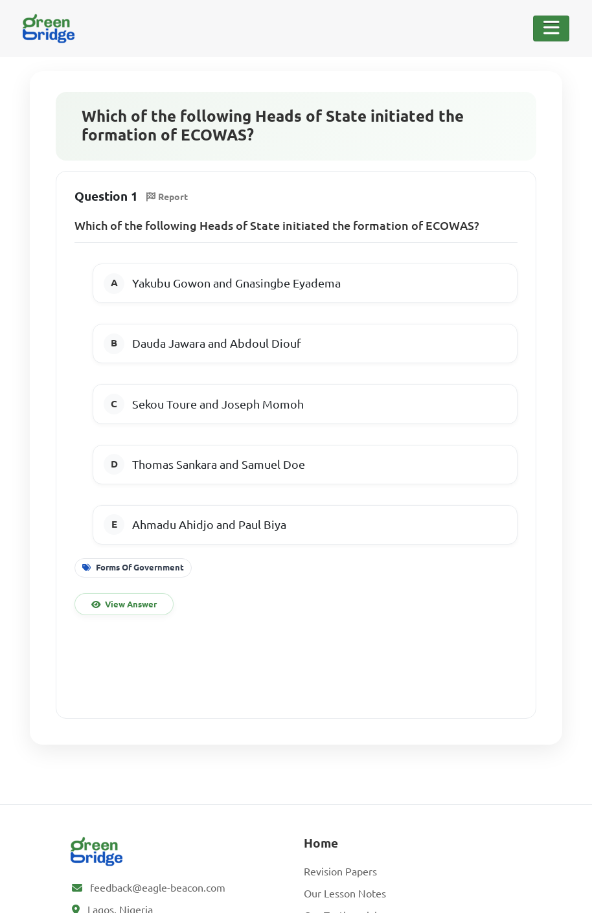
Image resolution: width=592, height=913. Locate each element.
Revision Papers (340, 871)
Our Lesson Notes (345, 893)
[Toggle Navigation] (551, 28)
